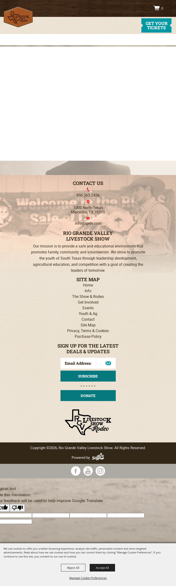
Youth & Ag (88, 313)
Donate (88, 395)
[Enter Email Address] (88, 363)
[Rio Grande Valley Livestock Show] (18, 17)
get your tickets (156, 25)
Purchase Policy (88, 336)
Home (88, 285)
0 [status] (162, 8)
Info (88, 290)
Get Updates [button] (88, 376)
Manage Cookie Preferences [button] (88, 578)
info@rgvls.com (88, 223)
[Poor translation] (17, 508)
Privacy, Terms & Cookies (88, 330)
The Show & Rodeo (88, 296)
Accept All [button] (102, 568)
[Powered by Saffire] (99, 457)
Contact (88, 319)
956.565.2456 (88, 195)
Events (88, 307)
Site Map (88, 325)
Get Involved (88, 302)
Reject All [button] (73, 568)
